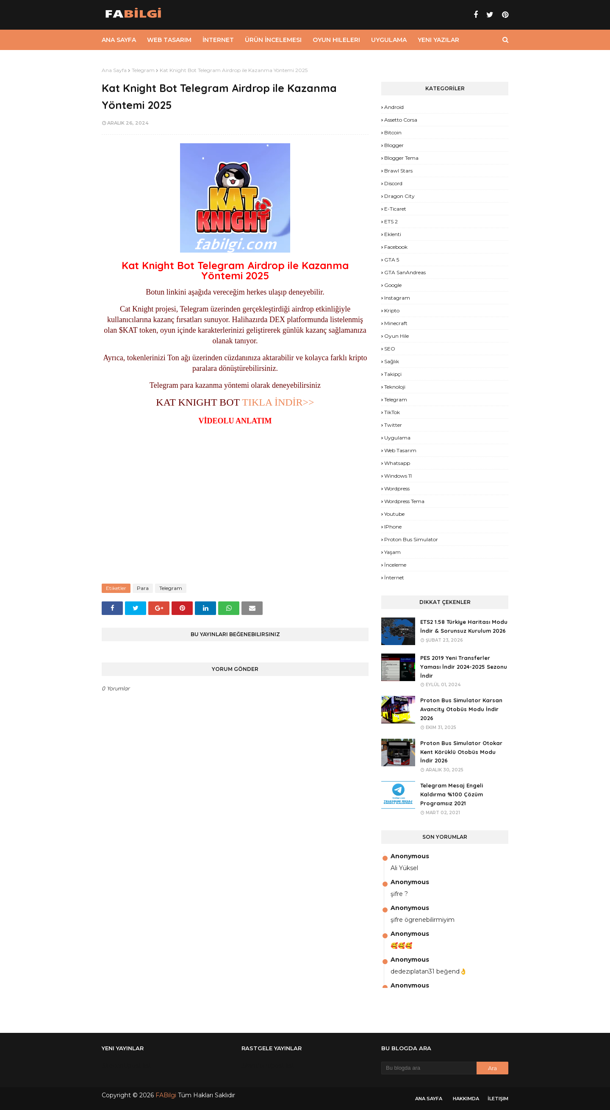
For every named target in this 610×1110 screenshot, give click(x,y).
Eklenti (392, 234)
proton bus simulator (411, 539)
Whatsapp (397, 463)
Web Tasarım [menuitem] (169, 40)
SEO (389, 348)
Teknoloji (394, 387)
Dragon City (399, 196)
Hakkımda (466, 1099)
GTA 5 (391, 259)
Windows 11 (398, 476)
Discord (393, 183)
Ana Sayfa (114, 70)
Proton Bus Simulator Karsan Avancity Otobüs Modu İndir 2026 (461, 709)
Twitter (393, 425)
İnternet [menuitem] (218, 40)
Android (394, 107)
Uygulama (397, 437)
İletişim (498, 1099)
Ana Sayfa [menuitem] (119, 40)
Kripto (391, 310)
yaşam (392, 552)
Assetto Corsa (400, 120)
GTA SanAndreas (405, 272)
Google (393, 285)
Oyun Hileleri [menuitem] (336, 40)
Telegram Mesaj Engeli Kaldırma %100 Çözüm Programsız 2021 (451, 794)
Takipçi (393, 374)
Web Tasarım (400, 450)
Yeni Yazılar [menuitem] (438, 40)
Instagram (397, 298)
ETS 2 (391, 221)
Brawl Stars (398, 170)
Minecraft (396, 323)
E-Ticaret (395, 209)
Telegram (143, 70)
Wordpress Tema (404, 501)
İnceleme (395, 565)
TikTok (392, 412)
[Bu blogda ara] (429, 1068)
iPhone (393, 526)
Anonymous (410, 856)
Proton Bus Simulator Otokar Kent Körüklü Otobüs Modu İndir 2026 (461, 752)
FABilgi (165, 1095)
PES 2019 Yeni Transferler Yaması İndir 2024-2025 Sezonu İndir (463, 666)
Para (143, 588)
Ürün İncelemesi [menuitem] (273, 40)
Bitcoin (393, 132)
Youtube (394, 514)
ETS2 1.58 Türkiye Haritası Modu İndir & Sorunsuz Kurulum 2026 (463, 626)
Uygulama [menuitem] (389, 40)
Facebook (396, 247)
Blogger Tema (401, 158)
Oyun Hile (396, 336)
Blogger (394, 145)
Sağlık (391, 361)
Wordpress (397, 488)
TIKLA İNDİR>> (278, 402)
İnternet (394, 577)
